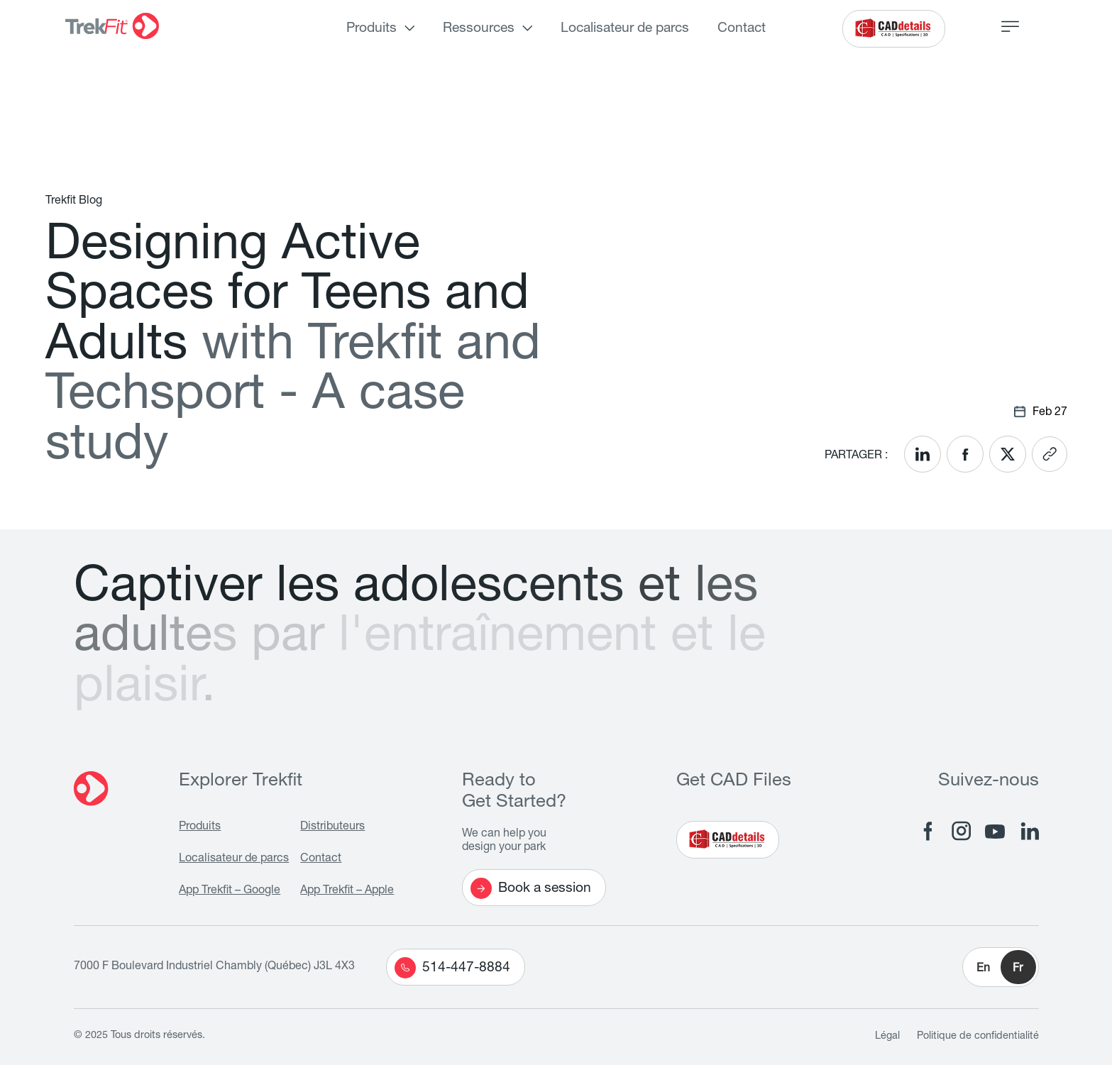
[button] (1000, 967)
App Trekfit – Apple (347, 891)
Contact (741, 28)
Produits (371, 28)
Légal (887, 1037)
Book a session (530, 888)
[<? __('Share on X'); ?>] (1007, 454)
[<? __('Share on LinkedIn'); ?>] (922, 454)
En (983, 969)
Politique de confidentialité (978, 1037)
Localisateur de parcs (625, 28)
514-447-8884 (452, 967)
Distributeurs (332, 827)
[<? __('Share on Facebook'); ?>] (965, 454)
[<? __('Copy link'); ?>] (1049, 454)
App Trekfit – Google (229, 891)
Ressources (478, 28)
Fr (1018, 969)
